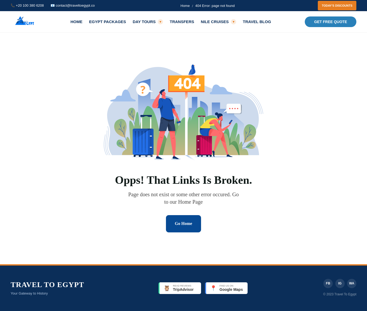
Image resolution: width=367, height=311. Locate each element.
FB (328, 283)
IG (340, 283)
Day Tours (148, 21)
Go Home (183, 223)
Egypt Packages (107, 21)
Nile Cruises (218, 21)
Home (185, 6)
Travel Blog (257, 21)
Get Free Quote (330, 22)
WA (351, 283)
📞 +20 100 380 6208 (27, 5)
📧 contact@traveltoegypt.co (73, 5)
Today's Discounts (337, 5)
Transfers (182, 21)
